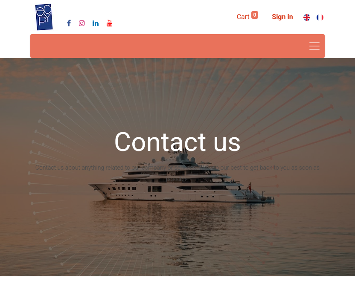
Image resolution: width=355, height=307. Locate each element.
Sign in (282, 17)
